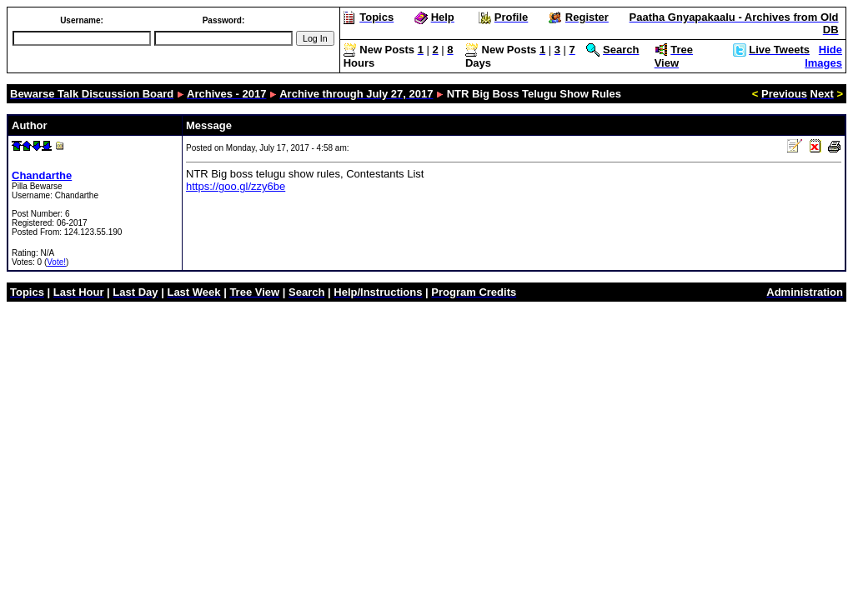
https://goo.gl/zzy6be (235, 186)
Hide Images (823, 56)
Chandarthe (42, 175)
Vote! (56, 262)
